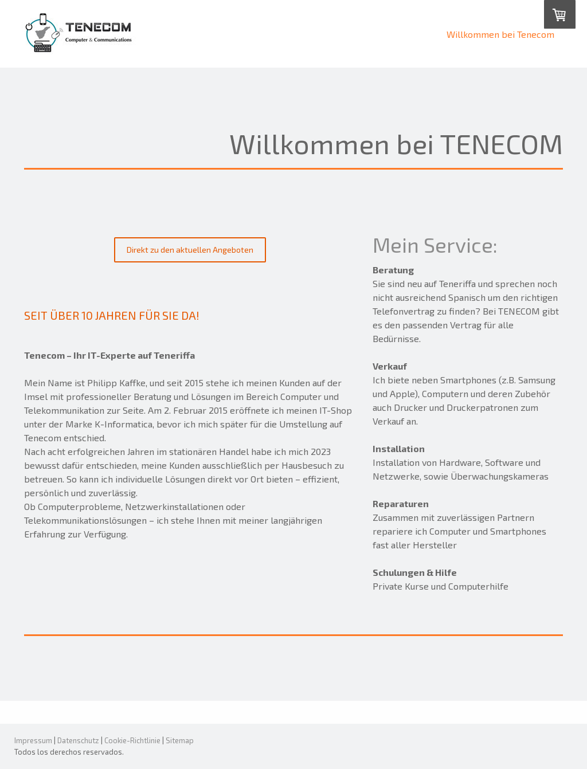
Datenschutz (78, 740)
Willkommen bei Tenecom (500, 34)
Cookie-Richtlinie (132, 740)
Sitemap (180, 740)
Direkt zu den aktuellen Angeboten (190, 249)
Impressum (33, 740)
